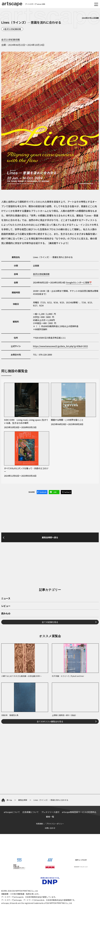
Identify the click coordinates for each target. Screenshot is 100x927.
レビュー (5, 606)
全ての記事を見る (50, 622)
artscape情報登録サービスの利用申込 (79, 812)
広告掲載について (30, 812)
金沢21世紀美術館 (13, 29)
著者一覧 (50, 816)
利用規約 (39, 823)
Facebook (42, 492)
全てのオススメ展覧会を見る (50, 721)
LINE (55, 492)
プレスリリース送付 (50, 812)
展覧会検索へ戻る (50, 537)
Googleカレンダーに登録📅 (79, 282)
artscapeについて (12, 812)
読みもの (5, 613)
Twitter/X (67, 492)
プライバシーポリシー (55, 823)
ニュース (5, 598)
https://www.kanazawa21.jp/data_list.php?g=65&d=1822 (60, 346)
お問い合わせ (50, 828)
